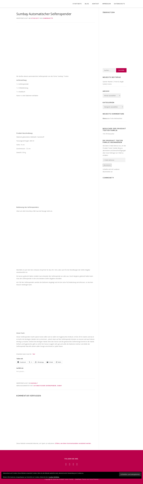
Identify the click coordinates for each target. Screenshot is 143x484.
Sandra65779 (48, 18)
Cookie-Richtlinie (54, 477)
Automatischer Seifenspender (44, 386)
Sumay (59, 386)
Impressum (106, 3)
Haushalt (34, 383)
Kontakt (95, 3)
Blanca (105, 118)
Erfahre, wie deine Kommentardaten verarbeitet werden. (73, 443)
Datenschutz (119, 3)
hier (34, 354)
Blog (87, 3)
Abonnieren (107, 165)
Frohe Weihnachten (116, 118)
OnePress (78, 479)
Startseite (77, 3)
